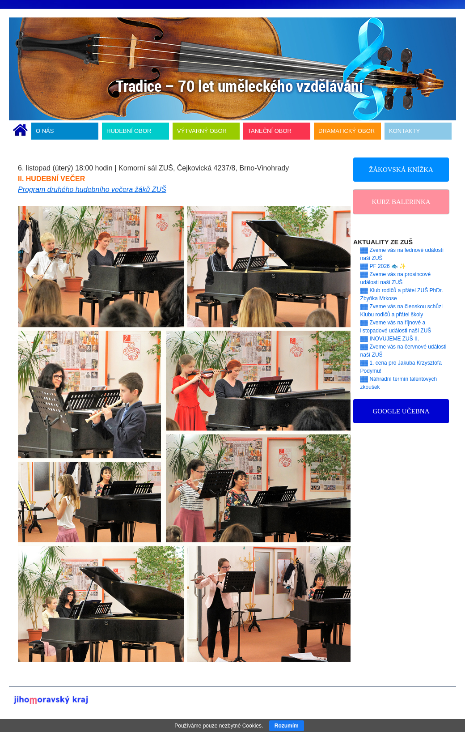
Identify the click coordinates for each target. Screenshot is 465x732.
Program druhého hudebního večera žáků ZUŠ (92, 189)
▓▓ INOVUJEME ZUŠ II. (389, 339)
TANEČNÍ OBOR (270, 131)
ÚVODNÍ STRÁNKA (20, 131)
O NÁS (45, 131)
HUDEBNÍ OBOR (128, 131)
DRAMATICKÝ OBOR (346, 131)
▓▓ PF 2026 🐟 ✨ (383, 266)
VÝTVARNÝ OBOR (202, 131)
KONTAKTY (404, 131)
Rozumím (287, 726)
